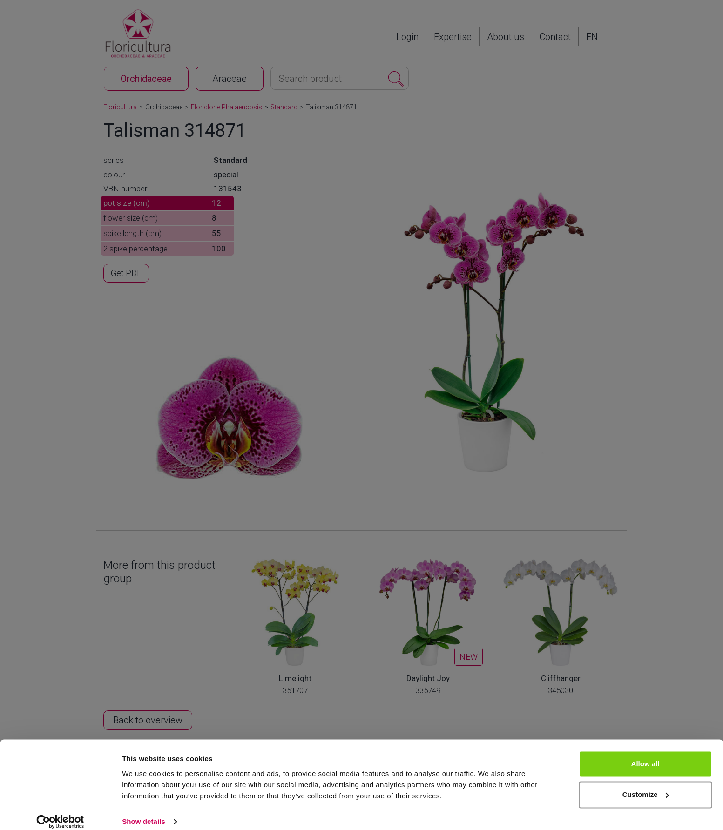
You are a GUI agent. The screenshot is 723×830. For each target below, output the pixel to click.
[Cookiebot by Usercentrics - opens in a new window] (60, 812)
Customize (645, 785)
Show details (143, 812)
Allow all (645, 754)
